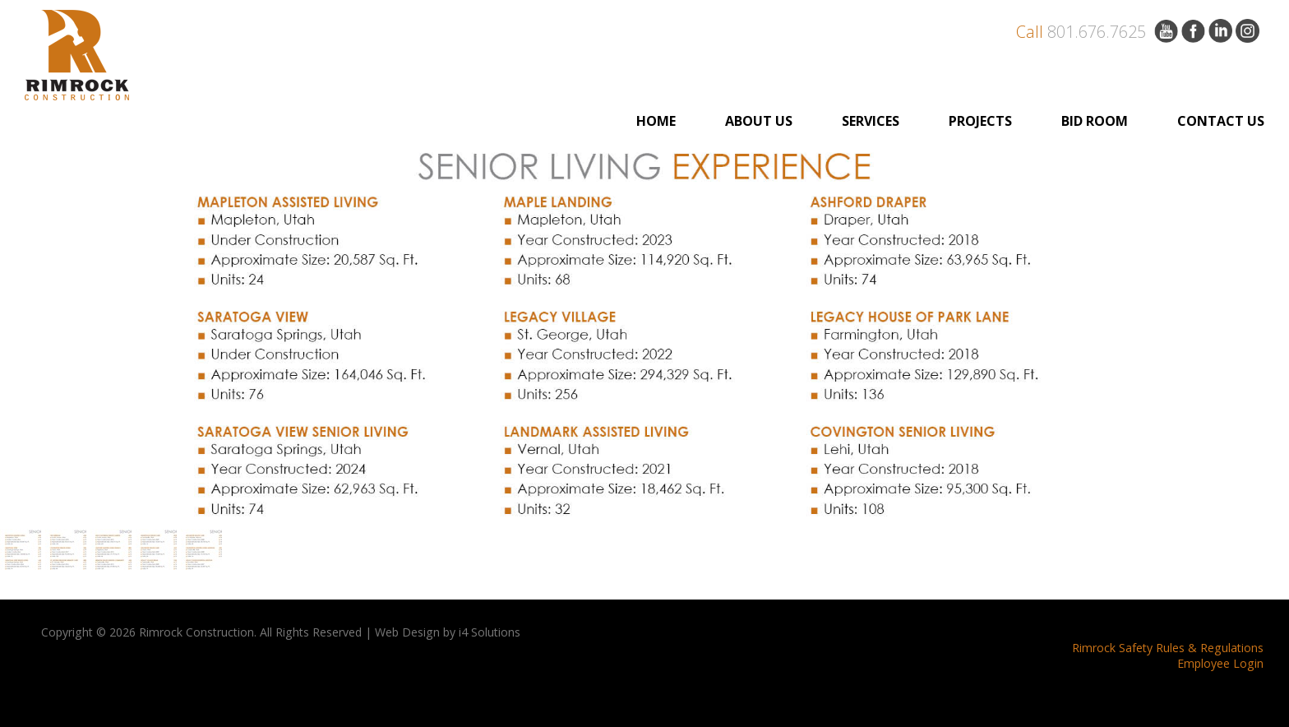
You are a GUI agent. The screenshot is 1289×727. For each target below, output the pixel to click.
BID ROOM (1094, 121)
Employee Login (1220, 663)
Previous (35, 332)
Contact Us (1220, 121)
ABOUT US (758, 121)
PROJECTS (980, 121)
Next (1253, 332)
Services (870, 121)
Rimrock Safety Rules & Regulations (1168, 647)
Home (656, 121)
